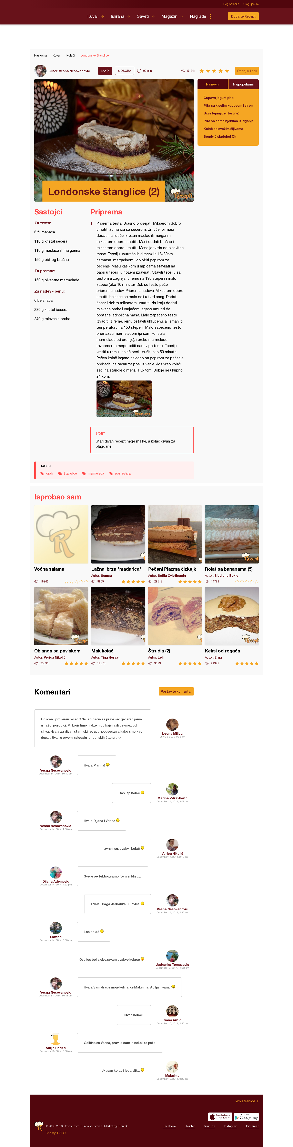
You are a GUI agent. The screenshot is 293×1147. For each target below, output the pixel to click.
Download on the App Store (220, 1117)
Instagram (230, 1126)
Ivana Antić (172, 1020)
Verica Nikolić (172, 853)
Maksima (172, 1075)
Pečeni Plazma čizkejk (175, 544)
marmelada (96, 473)
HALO (61, 1133)
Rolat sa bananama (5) (232, 544)
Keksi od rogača (232, 626)
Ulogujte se (251, 4)
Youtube (209, 1126)
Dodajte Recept (243, 16)
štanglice (70, 473)
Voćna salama (61, 544)
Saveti (143, 16)
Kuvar (92, 16)
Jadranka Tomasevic (172, 964)
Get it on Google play (246, 1117)
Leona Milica (172, 733)
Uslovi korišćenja (91, 1126)
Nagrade (198, 16)
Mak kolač (118, 626)
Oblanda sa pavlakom (61, 626)
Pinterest (252, 1126)
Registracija (231, 4)
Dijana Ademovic (55, 881)
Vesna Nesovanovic (74, 71)
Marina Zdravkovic (173, 798)
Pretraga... (218, 16)
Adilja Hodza (56, 1048)
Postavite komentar (176, 691)
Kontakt (123, 1126)
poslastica (123, 473)
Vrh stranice (245, 1101)
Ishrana (117, 16)
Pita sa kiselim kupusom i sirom (228, 105)
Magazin (169, 16)
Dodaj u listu (247, 71)
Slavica (56, 937)
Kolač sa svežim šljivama (223, 129)
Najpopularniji (243, 84)
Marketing (110, 1126)
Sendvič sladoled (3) (220, 136)
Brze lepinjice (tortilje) (221, 113)
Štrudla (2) (175, 626)
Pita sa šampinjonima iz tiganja (228, 121)
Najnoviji (212, 84)
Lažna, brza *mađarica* (118, 544)
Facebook (169, 1126)
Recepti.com (57, 15)
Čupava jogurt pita (219, 98)
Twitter (190, 1126)
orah (49, 473)
